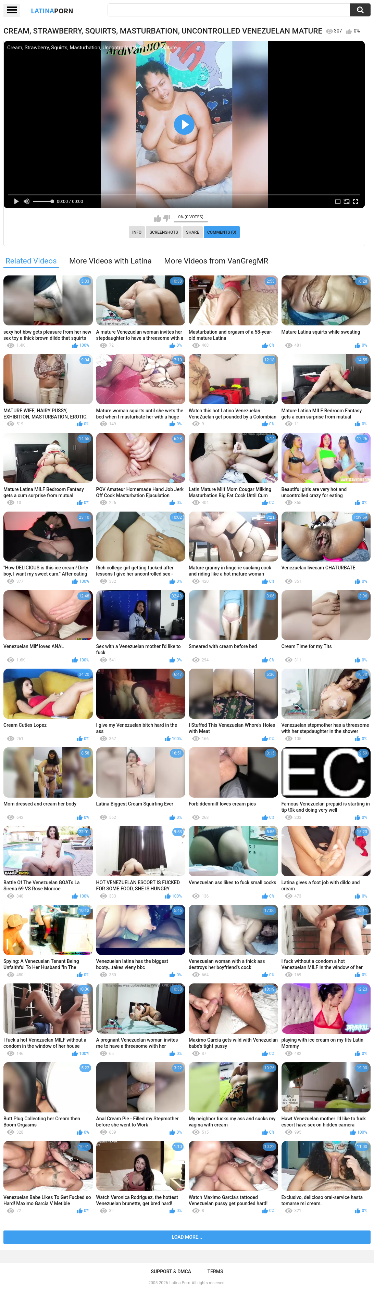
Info (136, 232)
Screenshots (164, 232)
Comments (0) (221, 232)
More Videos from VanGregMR (216, 260)
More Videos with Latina (110, 260)
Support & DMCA (171, 1271)
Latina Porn (180, 1282)
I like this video (157, 218)
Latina (52, 10)
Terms (215, 1271)
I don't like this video (166, 218)
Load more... (187, 1237)
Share (192, 232)
